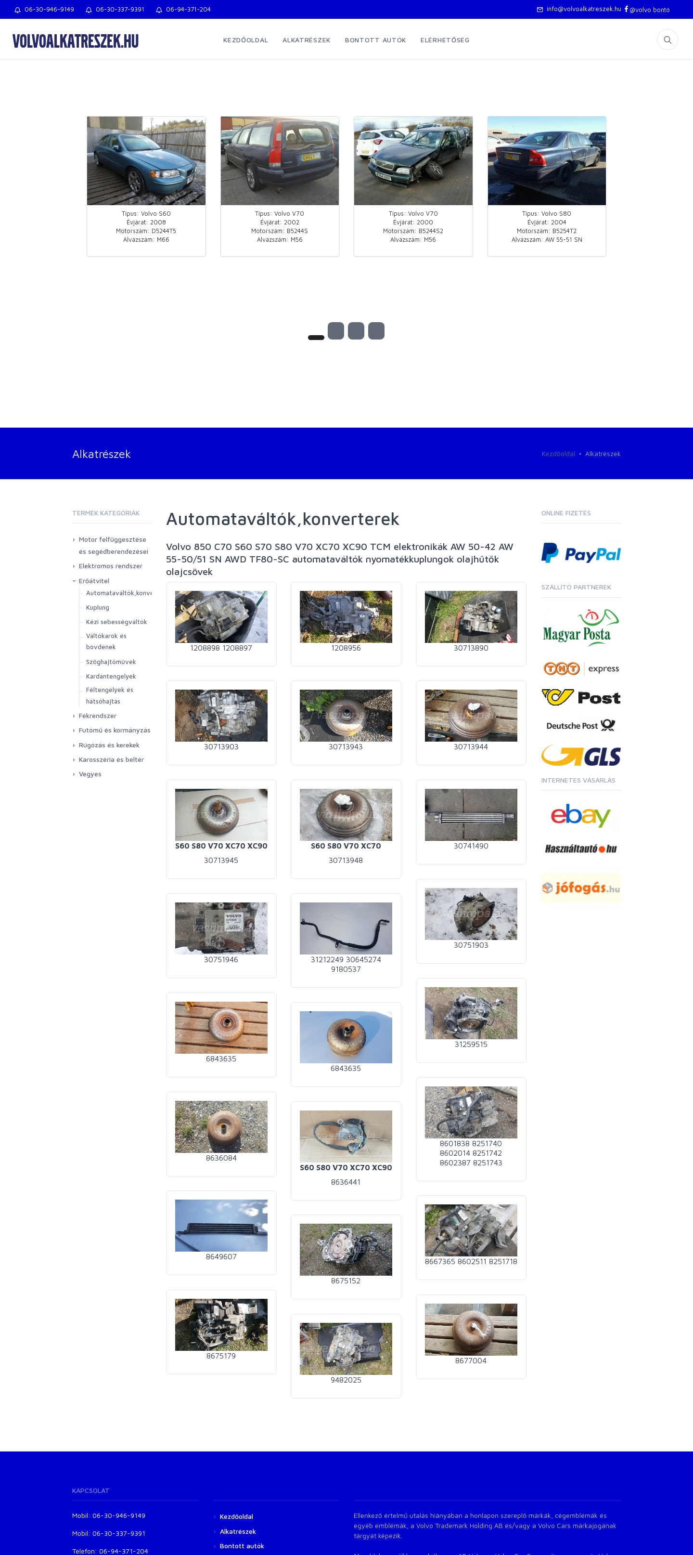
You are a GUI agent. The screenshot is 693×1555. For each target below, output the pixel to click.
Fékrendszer (97, 715)
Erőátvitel (94, 580)
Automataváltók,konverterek (129, 593)
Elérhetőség (445, 40)
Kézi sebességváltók (116, 622)
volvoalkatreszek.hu (76, 40)
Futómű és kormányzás (115, 730)
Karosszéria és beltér (111, 759)
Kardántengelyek (111, 676)
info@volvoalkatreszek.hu (579, 9)
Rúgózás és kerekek (109, 745)
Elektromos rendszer (110, 566)
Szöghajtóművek (111, 662)
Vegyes (90, 774)
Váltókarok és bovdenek (106, 641)
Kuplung (97, 607)
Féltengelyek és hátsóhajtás (109, 695)
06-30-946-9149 (44, 9)
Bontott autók (375, 40)
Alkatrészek (306, 40)
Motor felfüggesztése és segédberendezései (113, 545)
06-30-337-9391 (115, 9)
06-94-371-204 (183, 9)
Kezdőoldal (245, 40)
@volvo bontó (646, 9)
